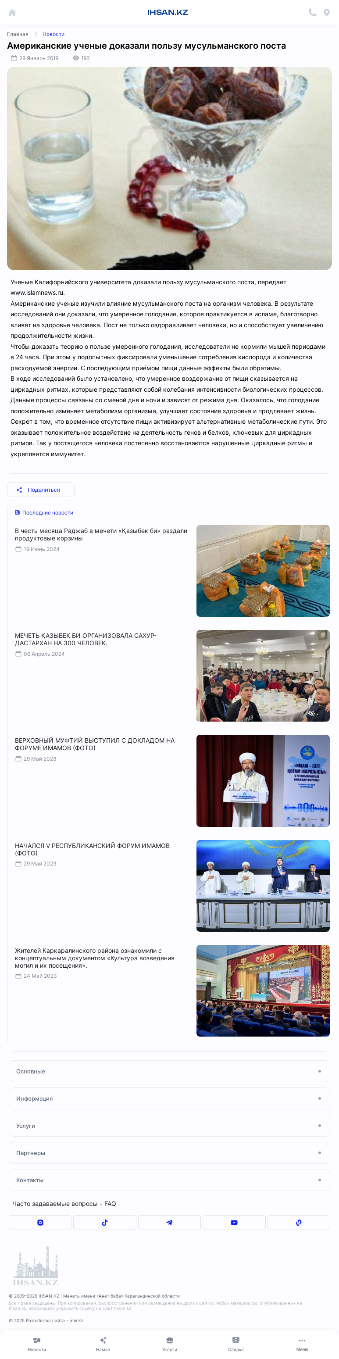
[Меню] (302, 1344)
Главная (18, 34)
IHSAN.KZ (167, 12)
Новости (53, 34)
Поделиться (38, 489)
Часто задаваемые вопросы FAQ (64, 1203)
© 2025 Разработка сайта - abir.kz (46, 1320)
